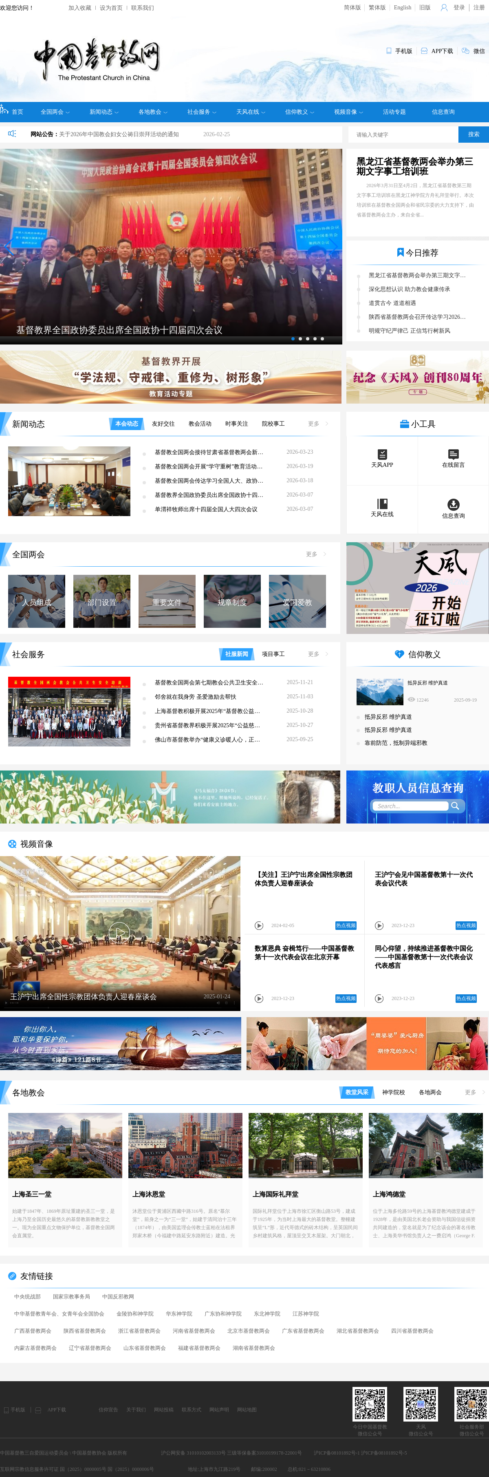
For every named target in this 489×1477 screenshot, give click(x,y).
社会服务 (201, 112)
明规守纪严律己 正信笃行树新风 (409, 331)
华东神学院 (179, 1314)
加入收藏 (79, 8)
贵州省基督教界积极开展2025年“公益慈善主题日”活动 (210, 725)
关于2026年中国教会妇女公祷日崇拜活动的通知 (119, 134)
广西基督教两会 (32, 1331)
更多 (318, 424)
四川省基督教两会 (412, 1331)
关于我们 (136, 1410)
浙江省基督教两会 (139, 1331)
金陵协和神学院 (135, 1314)
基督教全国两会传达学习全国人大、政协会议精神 (210, 481)
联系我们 (142, 8)
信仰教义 (299, 112)
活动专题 (394, 112)
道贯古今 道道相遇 (392, 303)
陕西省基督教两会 (85, 1331)
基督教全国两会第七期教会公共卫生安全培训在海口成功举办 (210, 683)
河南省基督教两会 (194, 1331)
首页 (11, 109)
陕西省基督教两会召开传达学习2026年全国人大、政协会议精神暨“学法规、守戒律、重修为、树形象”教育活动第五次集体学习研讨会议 (420, 317)
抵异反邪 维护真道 (428, 683)
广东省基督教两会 (303, 1331)
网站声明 (219, 1410)
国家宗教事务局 (71, 1297)
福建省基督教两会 (199, 1348)
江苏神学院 (306, 1314)
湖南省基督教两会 (254, 1348)
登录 (459, 7)
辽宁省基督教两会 (90, 1348)
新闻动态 (104, 112)
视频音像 (348, 112)
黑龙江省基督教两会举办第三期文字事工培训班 (415, 167)
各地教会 (153, 112)
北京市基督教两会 (248, 1331)
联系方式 (191, 1410)
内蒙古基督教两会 (35, 1348)
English (403, 7)
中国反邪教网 (118, 1297)
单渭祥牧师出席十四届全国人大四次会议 (206, 509)
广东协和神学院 (223, 1314)
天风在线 (250, 112)
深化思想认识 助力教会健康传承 (409, 289)
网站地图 (247, 1410)
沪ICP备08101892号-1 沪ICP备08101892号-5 (360, 1453)
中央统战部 (27, 1297)
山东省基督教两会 (144, 1348)
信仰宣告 (108, 1410)
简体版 (352, 7)
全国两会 (55, 112)
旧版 (425, 7)
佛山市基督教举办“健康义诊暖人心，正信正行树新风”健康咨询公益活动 (210, 740)
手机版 (18, 1410)
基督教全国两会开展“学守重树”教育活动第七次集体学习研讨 (210, 467)
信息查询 (443, 112)
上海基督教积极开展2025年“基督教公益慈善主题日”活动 (210, 711)
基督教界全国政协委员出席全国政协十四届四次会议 (210, 495)
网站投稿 (164, 1410)
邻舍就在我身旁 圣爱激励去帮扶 (195, 697)
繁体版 (377, 7)
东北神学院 (267, 1314)
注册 (479, 7)
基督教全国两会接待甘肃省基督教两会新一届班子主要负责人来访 (210, 452)
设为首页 (111, 8)
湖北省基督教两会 (358, 1331)
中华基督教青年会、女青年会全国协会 (59, 1314)
